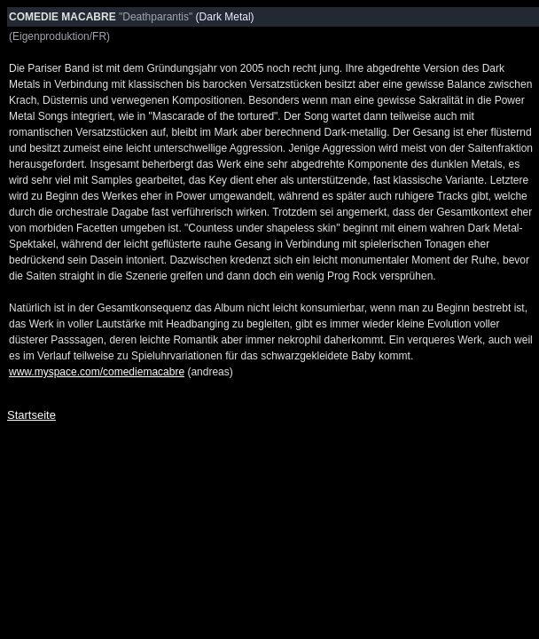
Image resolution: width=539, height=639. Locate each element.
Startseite (31, 415)
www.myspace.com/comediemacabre (96, 372)
